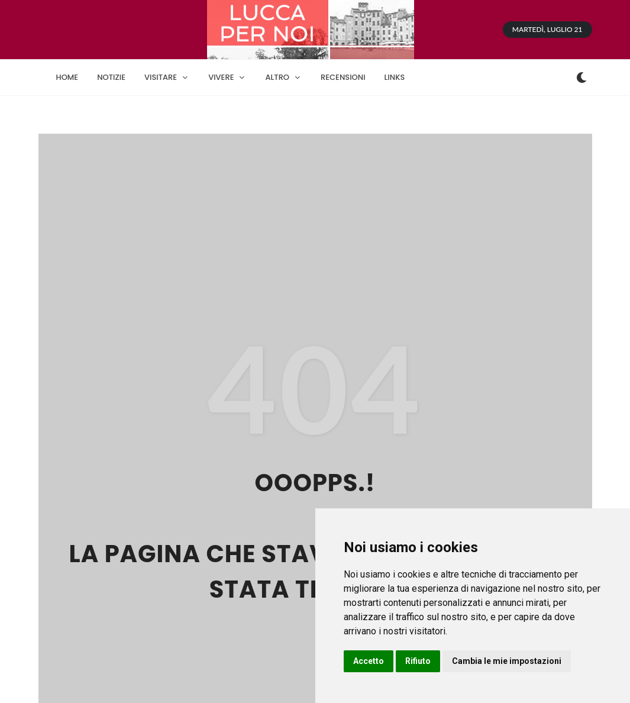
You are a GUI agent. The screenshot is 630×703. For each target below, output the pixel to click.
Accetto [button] (368, 661)
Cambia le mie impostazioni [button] (506, 661)
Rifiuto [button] (418, 661)
